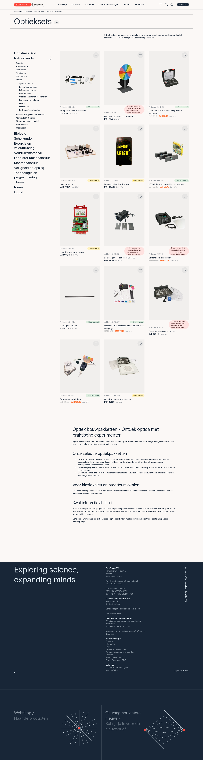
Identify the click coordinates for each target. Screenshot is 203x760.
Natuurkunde (39, 12)
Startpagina (18, 12)
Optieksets (57, 12)
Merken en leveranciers (116, 649)
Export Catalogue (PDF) (116, 660)
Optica (48, 12)
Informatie (110, 644)
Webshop (28, 12)
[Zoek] (166, 4)
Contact (109, 641)
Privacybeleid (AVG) (114, 657)
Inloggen (183, 4)
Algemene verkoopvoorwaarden (120, 652)
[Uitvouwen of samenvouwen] (50, 58)
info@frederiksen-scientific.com (126, 609)
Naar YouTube (112, 670)
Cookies (109, 654)
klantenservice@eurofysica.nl (125, 581)
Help (108, 646)
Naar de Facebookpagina (117, 667)
